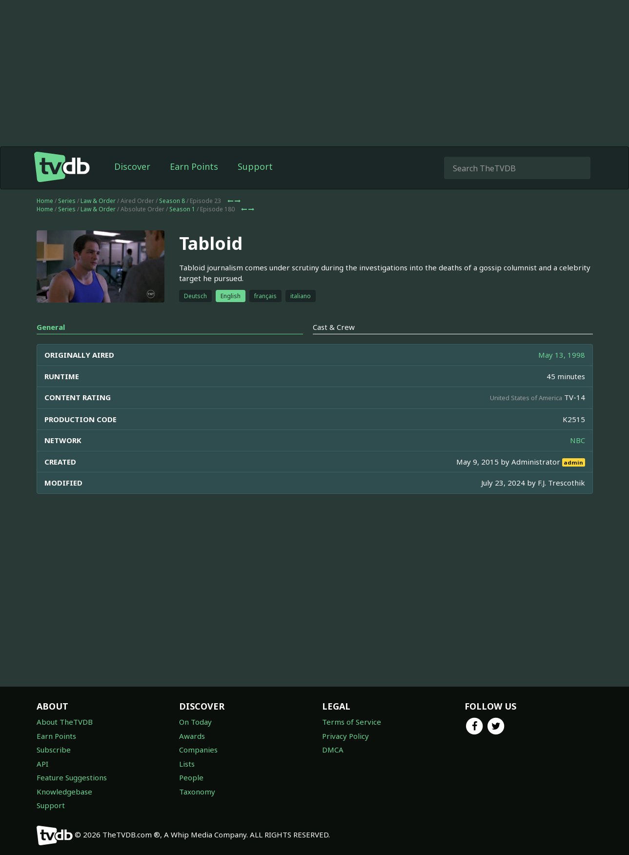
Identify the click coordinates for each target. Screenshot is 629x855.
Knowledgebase (64, 791)
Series (67, 201)
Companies (198, 749)
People (191, 777)
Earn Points (194, 166)
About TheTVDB (65, 722)
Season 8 (172, 201)
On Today (195, 722)
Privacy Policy (345, 736)
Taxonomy (197, 791)
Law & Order (98, 201)
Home (45, 201)
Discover (132, 166)
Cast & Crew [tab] (334, 327)
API (42, 764)
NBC (577, 440)
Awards (192, 736)
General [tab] (51, 327)
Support (255, 166)
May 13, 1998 (561, 355)
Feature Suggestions (72, 777)
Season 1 (182, 209)
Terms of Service (351, 722)
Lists (187, 764)
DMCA (333, 749)
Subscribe (54, 749)
